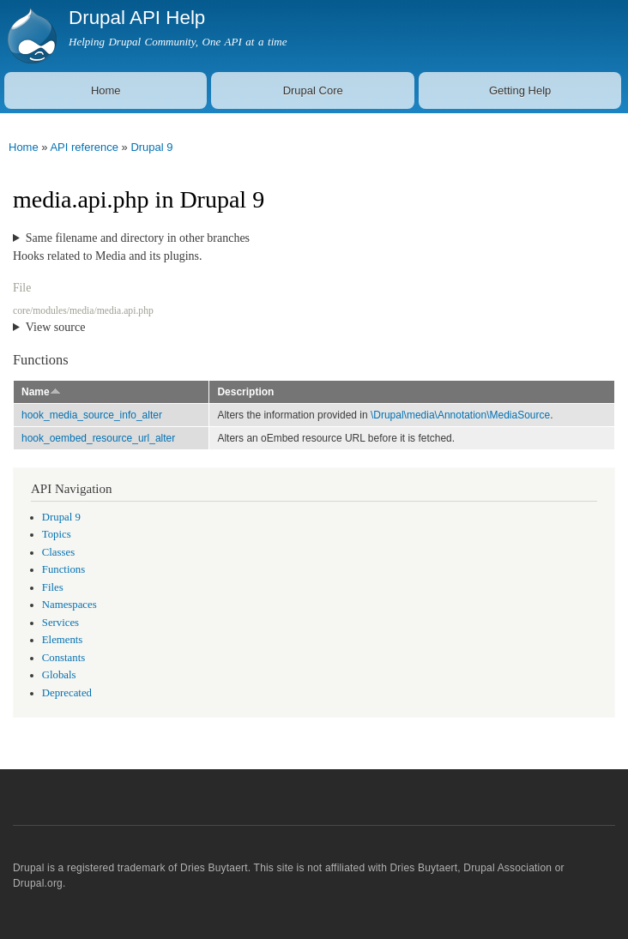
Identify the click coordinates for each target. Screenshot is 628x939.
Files (52, 587)
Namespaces (69, 605)
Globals (59, 675)
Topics (56, 534)
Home (106, 90)
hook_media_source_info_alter (91, 415)
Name (41, 392)
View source (56, 327)
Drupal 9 (151, 147)
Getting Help (520, 90)
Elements (62, 640)
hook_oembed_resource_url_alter (98, 438)
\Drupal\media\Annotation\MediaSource (460, 415)
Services (60, 623)
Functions (63, 569)
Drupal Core (313, 90)
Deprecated (67, 693)
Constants (63, 658)
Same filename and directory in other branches (138, 238)
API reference (84, 147)
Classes (58, 552)
